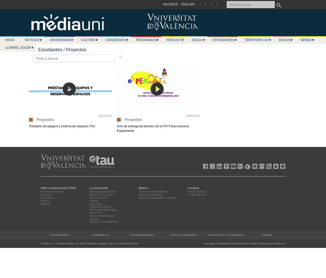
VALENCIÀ (170, 4)
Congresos (117, 40)
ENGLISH (188, 4)
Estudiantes (225, 40)
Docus (286, 40)
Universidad (62, 40)
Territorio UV (257, 40)
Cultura (89, 40)
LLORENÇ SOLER (19, 48)
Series (307, 40)
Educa (198, 40)
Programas (147, 40)
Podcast (175, 40)
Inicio (10, 40)
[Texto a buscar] (251, 4)
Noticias (34, 40)
